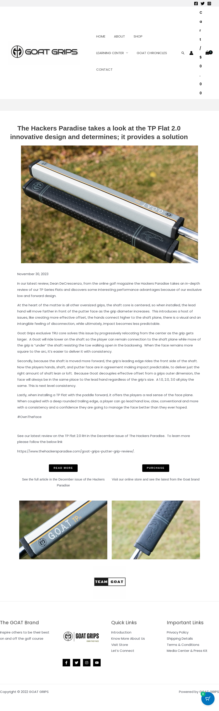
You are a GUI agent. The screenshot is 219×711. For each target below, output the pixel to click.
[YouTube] (97, 663)
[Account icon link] (191, 53)
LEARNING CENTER (109, 53)
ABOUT (116, 36)
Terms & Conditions (183, 644)
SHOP (133, 36)
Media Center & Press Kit (187, 651)
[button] (183, 53)
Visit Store (119, 644)
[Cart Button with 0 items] (208, 700)
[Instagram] (209, 4)
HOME (99, 36)
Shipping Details (180, 638)
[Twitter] (203, 4)
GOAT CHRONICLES (149, 53)
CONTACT (103, 69)
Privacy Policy (177, 632)
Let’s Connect (122, 651)
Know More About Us (128, 638)
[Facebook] (196, 4)
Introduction (121, 632)
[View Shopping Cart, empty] (204, 53)
